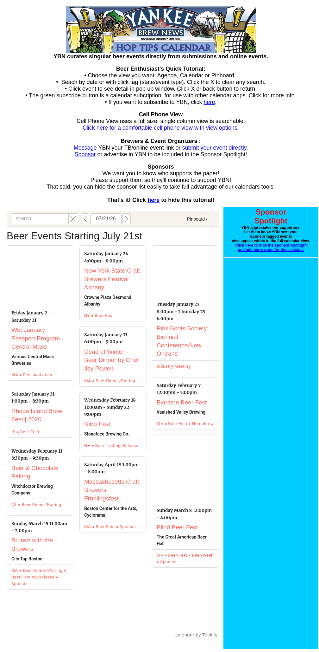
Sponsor (85, 154)
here (209, 102)
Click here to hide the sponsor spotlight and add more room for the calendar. (271, 247)
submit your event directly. (215, 148)
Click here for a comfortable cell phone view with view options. (161, 128)
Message (85, 148)
